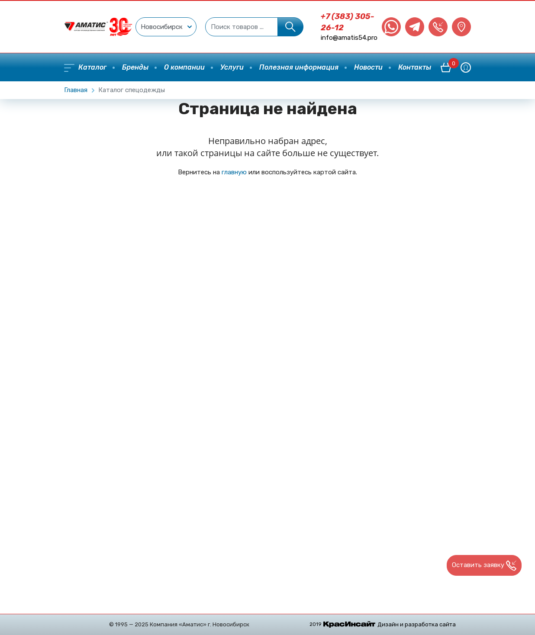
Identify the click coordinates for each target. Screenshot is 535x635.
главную (234, 172)
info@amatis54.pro (349, 38)
